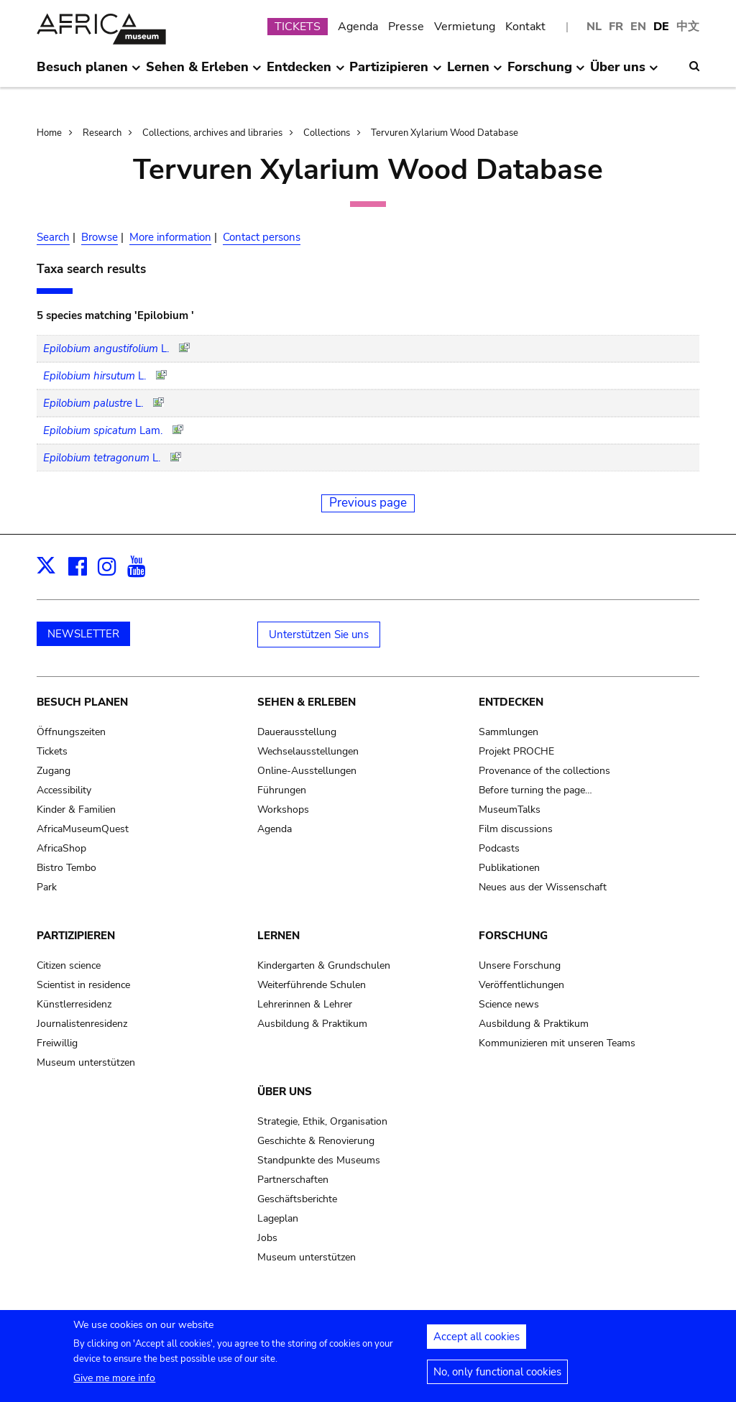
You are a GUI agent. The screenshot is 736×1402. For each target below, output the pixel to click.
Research (102, 132)
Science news (509, 1004)
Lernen (278, 935)
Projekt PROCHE (516, 751)
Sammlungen (508, 732)
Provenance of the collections (544, 771)
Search (53, 237)
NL (594, 26)
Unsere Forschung (520, 965)
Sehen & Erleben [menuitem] (204, 72)
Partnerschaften (292, 1179)
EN (638, 26)
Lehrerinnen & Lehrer (304, 1004)
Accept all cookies (476, 1344)
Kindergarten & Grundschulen (323, 965)
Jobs (267, 1238)
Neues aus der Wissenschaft (543, 887)
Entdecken (511, 702)
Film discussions (516, 829)
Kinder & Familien (76, 809)
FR (616, 26)
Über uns (284, 1091)
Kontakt (525, 26)
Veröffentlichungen (521, 985)
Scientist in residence (83, 985)
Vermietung (464, 26)
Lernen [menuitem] (474, 72)
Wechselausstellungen (308, 751)
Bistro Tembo (66, 868)
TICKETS (298, 26)
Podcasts (499, 848)
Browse (99, 237)
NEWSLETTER (83, 634)
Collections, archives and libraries (212, 132)
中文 (687, 26)
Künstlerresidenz (74, 1004)
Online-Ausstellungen (306, 771)
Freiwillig (57, 1043)
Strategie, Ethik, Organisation (322, 1121)
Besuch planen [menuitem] (89, 72)
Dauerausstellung (296, 732)
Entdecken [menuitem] (305, 72)
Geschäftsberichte (297, 1199)
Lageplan (277, 1218)
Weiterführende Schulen (311, 985)
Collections (326, 132)
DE (661, 26)
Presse (406, 26)
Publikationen (509, 868)
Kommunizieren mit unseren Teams (557, 1043)
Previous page (368, 502)
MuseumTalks (509, 809)
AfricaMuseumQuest (83, 829)
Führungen (281, 790)
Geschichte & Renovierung (315, 1141)
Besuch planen (82, 702)
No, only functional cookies (497, 1379)
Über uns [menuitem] (624, 72)
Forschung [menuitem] (546, 72)
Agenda (358, 26)
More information (170, 237)
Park (47, 887)
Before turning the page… (535, 790)
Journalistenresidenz (82, 1023)
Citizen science (69, 965)
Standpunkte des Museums (318, 1160)
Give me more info (114, 1385)
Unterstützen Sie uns (319, 634)
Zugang (53, 771)
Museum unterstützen (86, 1062)
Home (49, 132)
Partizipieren (76, 935)
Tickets (52, 751)
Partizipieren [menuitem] (395, 72)
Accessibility (64, 790)
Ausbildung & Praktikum (312, 1023)
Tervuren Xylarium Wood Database (444, 132)
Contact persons (261, 237)
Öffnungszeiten (71, 732)
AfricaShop (61, 848)
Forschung (513, 935)
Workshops (283, 809)
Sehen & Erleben (306, 702)
